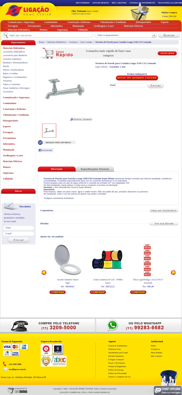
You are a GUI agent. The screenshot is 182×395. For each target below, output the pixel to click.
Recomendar (45, 150)
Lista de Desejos (100, 3)
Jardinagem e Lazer (13, 155)
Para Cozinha (86, 42)
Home (41, 42)
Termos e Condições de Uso (119, 377)
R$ (169, 14)
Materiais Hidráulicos (56, 42)
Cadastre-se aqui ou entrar (81, 14)
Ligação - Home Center (28, 11)
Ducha (6, 66)
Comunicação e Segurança (16, 97)
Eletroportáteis (10, 120)
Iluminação (8, 149)
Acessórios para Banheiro (15, 55)
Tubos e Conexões (11, 84)
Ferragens (8, 132)
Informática (9, 143)
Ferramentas (9, 138)
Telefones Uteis (114, 349)
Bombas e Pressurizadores (15, 62)
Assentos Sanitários (12, 59)
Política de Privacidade (117, 373)
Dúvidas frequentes (116, 356)
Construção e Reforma (14, 109)
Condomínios (9, 103)
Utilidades (8, 178)
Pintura (7, 167)
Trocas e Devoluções (116, 363)
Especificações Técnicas (95, 169)
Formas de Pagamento (117, 366)
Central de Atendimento (117, 346)
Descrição (56, 169)
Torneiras (73, 42)
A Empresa (155, 349)
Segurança (8, 172)
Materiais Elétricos (12, 161)
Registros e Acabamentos (15, 77)
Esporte (7, 126)
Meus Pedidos (83, 3)
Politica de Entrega (116, 370)
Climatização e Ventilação (16, 114)
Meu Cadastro (119, 3)
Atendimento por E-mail (118, 352)
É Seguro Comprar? (116, 359)
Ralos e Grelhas (10, 73)
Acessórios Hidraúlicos (14, 51)
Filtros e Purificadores (13, 69)
